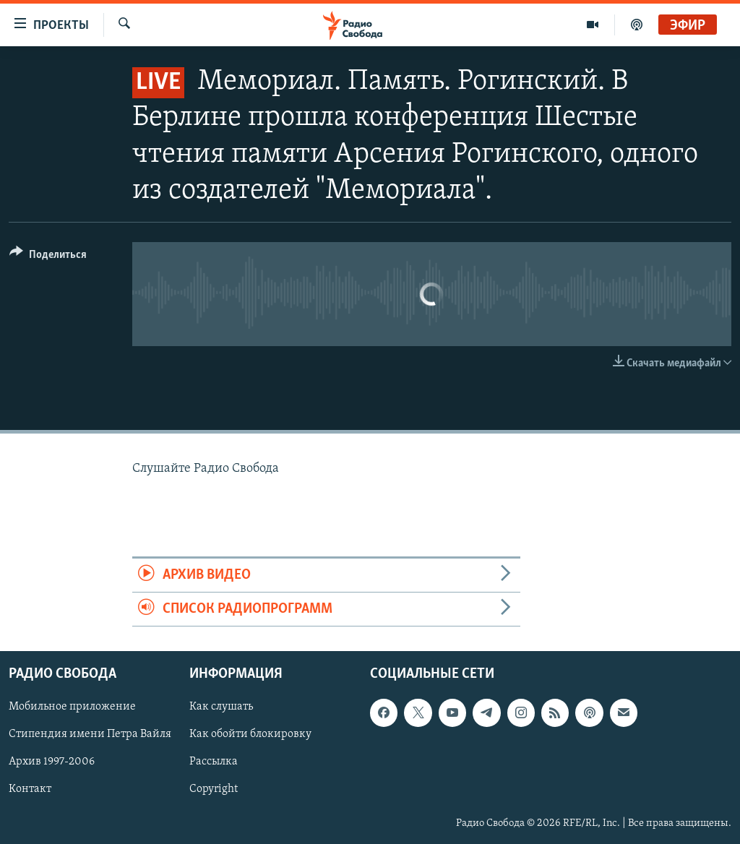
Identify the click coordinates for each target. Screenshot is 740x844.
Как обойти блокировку (250, 735)
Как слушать (221, 707)
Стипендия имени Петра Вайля (90, 735)
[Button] (48, 257)
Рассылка (213, 762)
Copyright (213, 790)
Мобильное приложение (72, 707)
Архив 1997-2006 (52, 762)
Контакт (30, 790)
